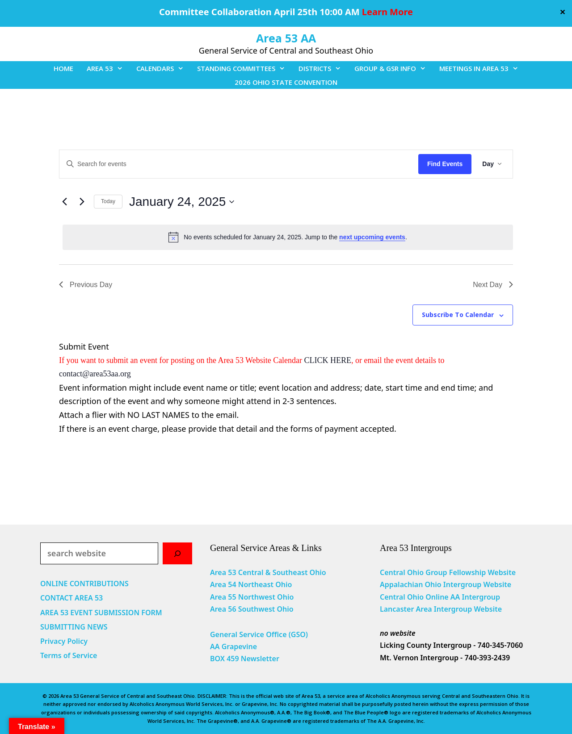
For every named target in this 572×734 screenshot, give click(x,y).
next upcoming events (372, 237)
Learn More (387, 12)
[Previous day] (64, 201)
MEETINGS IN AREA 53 (482, 68)
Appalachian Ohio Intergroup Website (445, 584)
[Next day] (81, 201)
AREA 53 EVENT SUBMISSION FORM (101, 612)
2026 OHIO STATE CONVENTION (286, 82)
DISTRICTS (323, 68)
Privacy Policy (64, 641)
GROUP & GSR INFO (393, 68)
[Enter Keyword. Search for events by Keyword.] (238, 164)
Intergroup (481, 597)
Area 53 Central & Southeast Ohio (268, 572)
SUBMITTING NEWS (74, 627)
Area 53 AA (286, 38)
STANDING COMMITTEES (244, 68)
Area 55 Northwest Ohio (252, 597)
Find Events (445, 163)
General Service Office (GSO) (259, 634)
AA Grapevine (233, 646)
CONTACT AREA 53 (71, 598)
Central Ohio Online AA (421, 597)
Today (108, 201)
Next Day (493, 284)
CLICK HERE (328, 360)
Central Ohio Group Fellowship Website (448, 572)
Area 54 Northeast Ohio (251, 584)
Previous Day (85, 284)
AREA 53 (108, 68)
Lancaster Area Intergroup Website (441, 609)
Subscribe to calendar (458, 314)
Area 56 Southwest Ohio (252, 609)
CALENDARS (163, 68)
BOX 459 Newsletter (244, 658)
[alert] (288, 237)
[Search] (177, 553)
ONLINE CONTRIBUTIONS (84, 583)
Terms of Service (68, 655)
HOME (63, 68)
